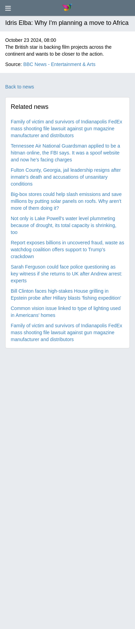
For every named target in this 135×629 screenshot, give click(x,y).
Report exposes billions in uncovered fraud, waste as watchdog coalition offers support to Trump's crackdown (67, 249)
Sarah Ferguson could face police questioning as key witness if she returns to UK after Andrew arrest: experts (66, 273)
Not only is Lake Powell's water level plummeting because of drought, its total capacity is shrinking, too (63, 225)
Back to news (19, 87)
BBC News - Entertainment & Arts (59, 64)
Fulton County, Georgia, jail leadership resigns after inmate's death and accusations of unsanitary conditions (66, 177)
